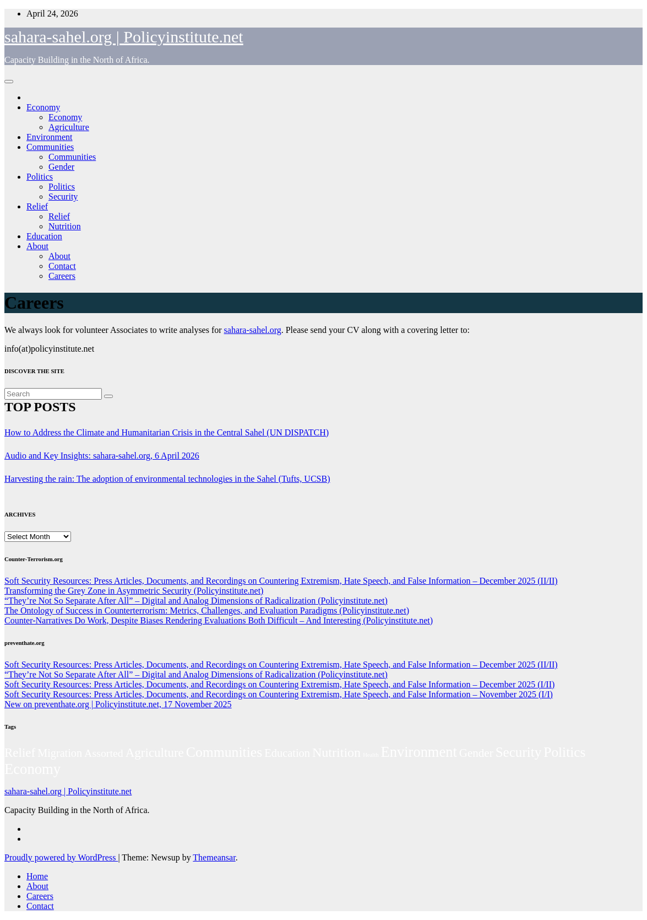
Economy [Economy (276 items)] (32, 769)
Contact (62, 266)
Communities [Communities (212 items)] (224, 752)
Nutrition (64, 226)
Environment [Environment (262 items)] (419, 752)
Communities (50, 147)
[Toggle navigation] (8, 81)
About (37, 246)
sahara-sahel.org (252, 330)
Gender (61, 166)
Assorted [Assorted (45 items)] (103, 753)
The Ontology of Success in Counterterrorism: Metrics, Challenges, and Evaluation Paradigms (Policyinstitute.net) (206, 610)
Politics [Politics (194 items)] (564, 752)
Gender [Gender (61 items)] (476, 753)
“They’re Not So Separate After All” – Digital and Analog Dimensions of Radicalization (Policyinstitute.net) (196, 600)
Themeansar (214, 857)
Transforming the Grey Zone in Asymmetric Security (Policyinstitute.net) (133, 590)
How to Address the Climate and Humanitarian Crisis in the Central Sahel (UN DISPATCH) (166, 432)
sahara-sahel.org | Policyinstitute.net (123, 37)
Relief (37, 206)
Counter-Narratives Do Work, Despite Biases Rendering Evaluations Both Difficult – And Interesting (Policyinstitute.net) (218, 620)
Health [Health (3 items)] (370, 755)
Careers (61, 276)
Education (44, 236)
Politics (39, 176)
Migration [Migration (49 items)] (59, 753)
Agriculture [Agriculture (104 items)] (155, 752)
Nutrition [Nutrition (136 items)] (336, 752)
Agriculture (68, 127)
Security (63, 196)
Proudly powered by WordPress (61, 857)
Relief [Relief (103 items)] (19, 752)
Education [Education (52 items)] (287, 753)
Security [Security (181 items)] (519, 752)
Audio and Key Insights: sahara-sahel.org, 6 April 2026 (101, 455)
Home (37, 876)
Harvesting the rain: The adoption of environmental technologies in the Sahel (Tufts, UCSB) (167, 478)
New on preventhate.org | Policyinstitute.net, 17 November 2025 (118, 704)
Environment (49, 137)
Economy (43, 107)
